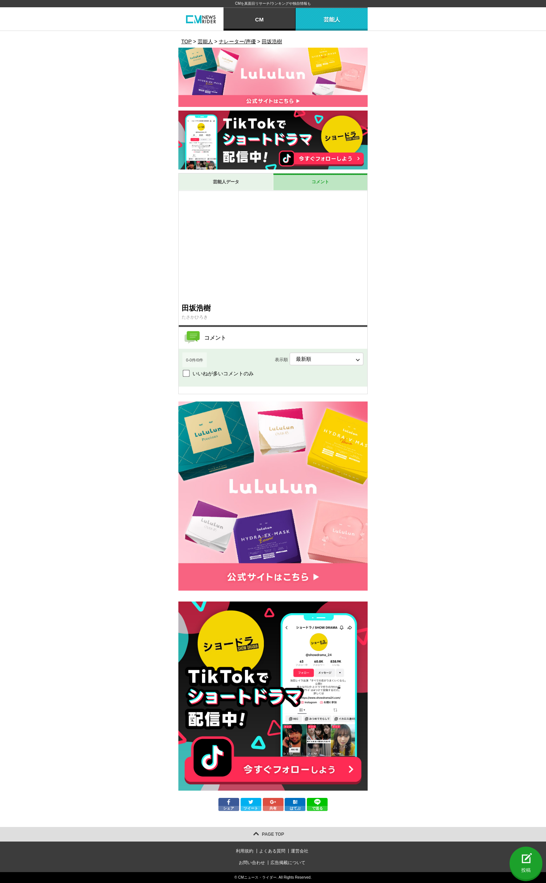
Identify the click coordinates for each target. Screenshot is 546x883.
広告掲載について (287, 862)
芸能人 (332, 19)
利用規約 (244, 851)
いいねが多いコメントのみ (223, 373)
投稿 (526, 870)
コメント (320, 181)
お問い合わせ (252, 862)
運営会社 (299, 851)
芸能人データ (226, 181)
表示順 (319, 358)
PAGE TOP (273, 834)
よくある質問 (272, 851)
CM (259, 19)
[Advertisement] (273, 245)
